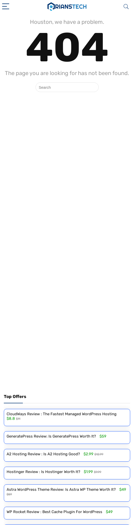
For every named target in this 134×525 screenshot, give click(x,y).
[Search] (126, 6)
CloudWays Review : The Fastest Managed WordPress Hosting (61, 414)
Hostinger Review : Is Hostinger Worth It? (43, 471)
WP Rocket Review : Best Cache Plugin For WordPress (54, 512)
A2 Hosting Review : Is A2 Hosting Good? (43, 454)
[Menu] (6, 6)
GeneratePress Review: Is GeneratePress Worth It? (51, 436)
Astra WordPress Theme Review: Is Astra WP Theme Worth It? (61, 489)
